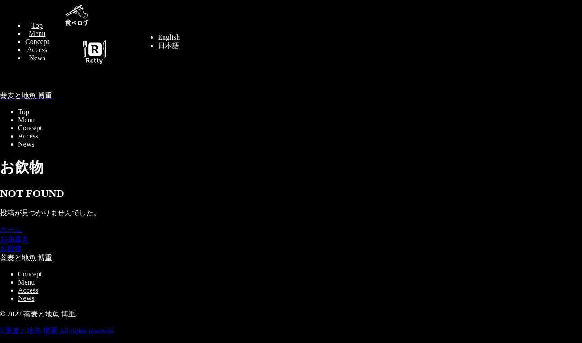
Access (37, 49)
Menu (37, 33)
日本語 (168, 45)
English (169, 37)
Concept (37, 41)
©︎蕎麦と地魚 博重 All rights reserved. (57, 330)
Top (37, 25)
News (37, 58)
